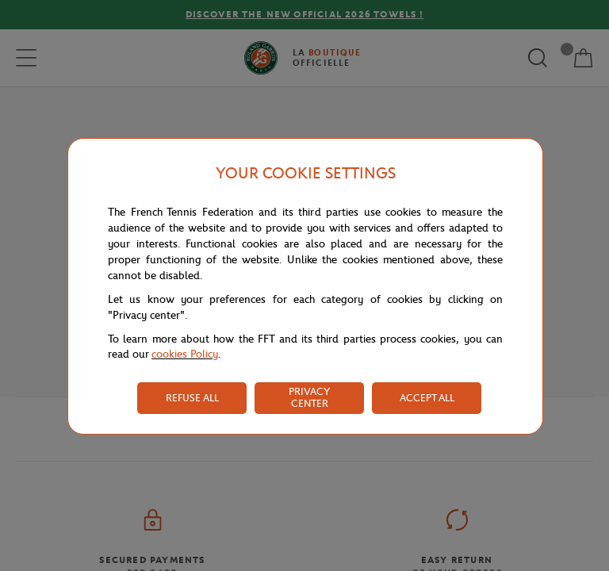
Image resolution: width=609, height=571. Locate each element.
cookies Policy (184, 354)
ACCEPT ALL (427, 398)
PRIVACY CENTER (309, 397)
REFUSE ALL (192, 398)
